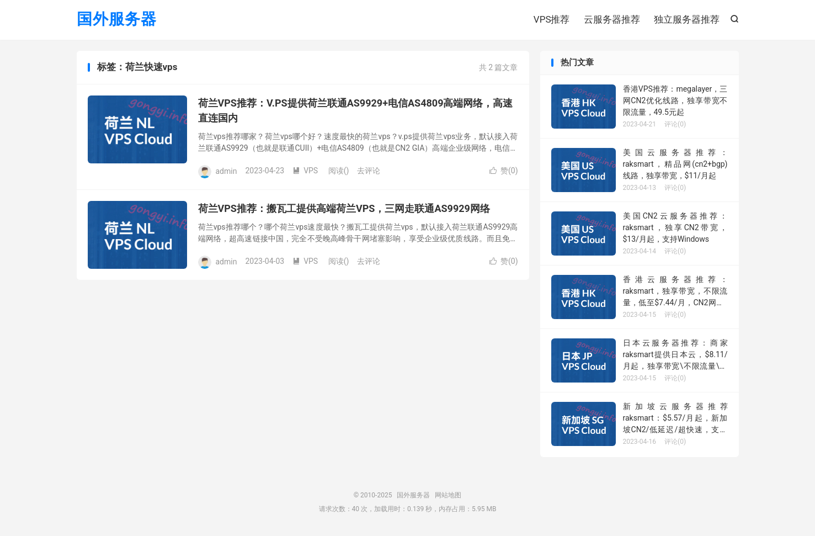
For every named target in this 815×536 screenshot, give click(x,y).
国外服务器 (117, 19)
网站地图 (448, 495)
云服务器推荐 (612, 19)
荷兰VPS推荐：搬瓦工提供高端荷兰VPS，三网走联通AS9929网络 (344, 208)
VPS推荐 (552, 19)
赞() (503, 170)
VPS (305, 170)
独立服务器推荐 (687, 19)
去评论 (368, 170)
